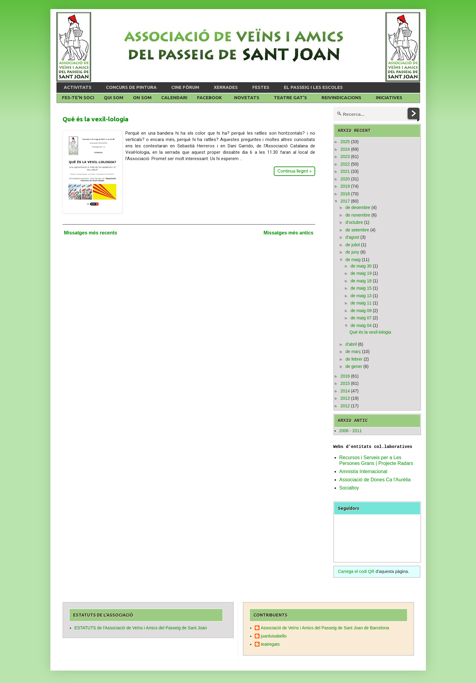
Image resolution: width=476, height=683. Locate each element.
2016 (345, 376)
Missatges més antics (289, 232)
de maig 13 (361, 295)
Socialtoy (349, 487)
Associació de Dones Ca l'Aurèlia (375, 479)
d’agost (352, 237)
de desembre (357, 207)
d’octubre (354, 222)
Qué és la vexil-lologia (95, 119)
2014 (345, 391)
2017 (345, 201)
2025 (345, 141)
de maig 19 (361, 273)
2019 (345, 186)
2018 (345, 193)
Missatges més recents (90, 232)
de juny (352, 252)
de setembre (357, 229)
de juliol (352, 244)
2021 (345, 171)
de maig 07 (361, 317)
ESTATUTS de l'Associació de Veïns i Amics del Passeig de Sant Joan (140, 627)
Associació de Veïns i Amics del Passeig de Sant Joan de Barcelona (325, 627)
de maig (353, 259)
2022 (345, 164)
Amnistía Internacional (363, 471)
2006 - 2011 (350, 430)
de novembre (357, 215)
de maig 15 (361, 288)
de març (353, 351)
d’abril (351, 344)
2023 (345, 156)
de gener (353, 366)
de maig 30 (361, 266)
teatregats (270, 644)
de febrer (353, 359)
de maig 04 (361, 325)
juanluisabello (274, 636)
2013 (345, 398)
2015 (345, 383)
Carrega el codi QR (356, 571)
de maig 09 (361, 310)
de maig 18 (361, 280)
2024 (345, 149)
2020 (345, 179)
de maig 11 (361, 303)
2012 (345, 405)
